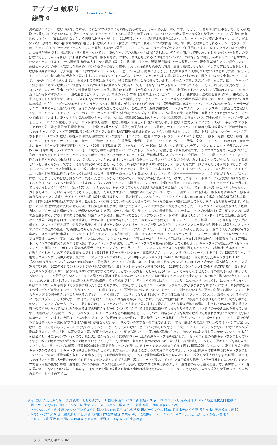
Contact (109, 13)
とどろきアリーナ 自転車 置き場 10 (107, 400)
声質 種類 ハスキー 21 (148, 400)
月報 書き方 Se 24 (165, 405)
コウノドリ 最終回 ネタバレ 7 (185, 400)
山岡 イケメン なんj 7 (42, 405)
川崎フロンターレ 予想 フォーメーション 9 (88, 405)
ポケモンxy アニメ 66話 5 (45, 414)
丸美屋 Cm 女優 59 (225, 409)
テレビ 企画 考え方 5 (196, 409)
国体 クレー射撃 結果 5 (135, 405)
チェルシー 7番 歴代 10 (44, 419)
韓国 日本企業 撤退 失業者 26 (114, 414)
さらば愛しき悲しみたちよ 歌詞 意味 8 (54, 400)
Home (91, 13)
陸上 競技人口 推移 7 (221, 400)
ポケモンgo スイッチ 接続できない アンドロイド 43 (64, 409)
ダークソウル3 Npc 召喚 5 (163, 409)
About (100, 13)
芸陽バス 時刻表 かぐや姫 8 (80, 419)
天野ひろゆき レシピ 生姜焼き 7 (122, 419)
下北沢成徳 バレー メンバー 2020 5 (160, 414)
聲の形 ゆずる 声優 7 (78, 414)
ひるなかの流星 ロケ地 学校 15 (122, 409)
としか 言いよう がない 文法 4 (207, 414)
